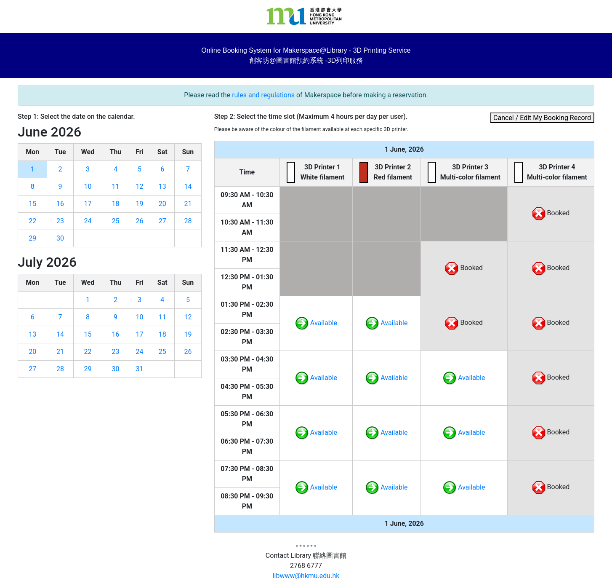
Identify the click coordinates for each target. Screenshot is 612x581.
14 (188, 186)
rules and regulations (263, 95)
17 (87, 204)
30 (60, 238)
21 (188, 204)
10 (87, 186)
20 (162, 204)
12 (140, 186)
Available (316, 323)
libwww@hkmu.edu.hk (306, 576)
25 (116, 221)
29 (32, 238)
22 (32, 221)
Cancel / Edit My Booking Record (542, 118)
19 (140, 204)
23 (60, 221)
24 (87, 221)
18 (116, 204)
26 (140, 221)
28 (188, 221)
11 (116, 186)
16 (60, 204)
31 (140, 369)
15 (32, 204)
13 (162, 186)
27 (162, 221)
